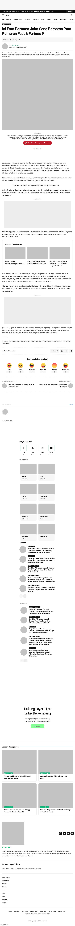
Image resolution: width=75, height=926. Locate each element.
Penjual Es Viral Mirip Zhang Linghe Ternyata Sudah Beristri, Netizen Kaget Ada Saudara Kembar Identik (41, 631)
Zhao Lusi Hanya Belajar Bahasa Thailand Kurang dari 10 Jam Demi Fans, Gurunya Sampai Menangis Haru (41, 560)
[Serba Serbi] (46, 509)
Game (24, 496)
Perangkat (43, 496)
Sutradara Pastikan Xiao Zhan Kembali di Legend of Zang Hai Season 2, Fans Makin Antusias (41, 589)
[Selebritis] (28, 509)
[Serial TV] (28, 529)
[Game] (28, 489)
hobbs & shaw (47, 341)
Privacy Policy (37, 11)
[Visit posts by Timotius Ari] (5, 46)
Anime (24, 476)
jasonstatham (57, 341)
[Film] (46, 469)
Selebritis (25, 516)
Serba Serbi (44, 516)
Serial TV (25, 536)
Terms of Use (49, 11)
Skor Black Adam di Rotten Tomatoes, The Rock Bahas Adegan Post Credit (58, 264)
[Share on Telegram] (19, 39)
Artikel (43, 773)
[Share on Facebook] (10, 39)
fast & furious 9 (36, 341)
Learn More (37, 726)
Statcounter (4, 925)
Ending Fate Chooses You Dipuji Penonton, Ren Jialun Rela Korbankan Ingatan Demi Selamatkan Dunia (41, 611)
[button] (69, 11)
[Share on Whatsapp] (16, 39)
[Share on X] (13, 39)
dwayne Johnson (14, 341)
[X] (33, 450)
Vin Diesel (6, 343)
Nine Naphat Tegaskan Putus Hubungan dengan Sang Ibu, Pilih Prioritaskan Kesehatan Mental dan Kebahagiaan (40, 653)
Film (9, 24)
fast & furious (25, 341)
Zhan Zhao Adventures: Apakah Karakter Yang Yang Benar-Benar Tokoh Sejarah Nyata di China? (41, 570)
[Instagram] (42, 450)
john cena (67, 341)
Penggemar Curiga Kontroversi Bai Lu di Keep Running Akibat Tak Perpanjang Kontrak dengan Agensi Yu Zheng (41, 550)
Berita (4, 24)
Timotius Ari (15, 45)
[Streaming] (46, 529)
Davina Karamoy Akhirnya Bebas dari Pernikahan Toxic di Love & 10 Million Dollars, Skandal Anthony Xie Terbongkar (41, 580)
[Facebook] (23, 450)
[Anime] (28, 469)
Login (71, 404)
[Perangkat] (46, 489)
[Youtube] (51, 450)
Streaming (43, 536)
